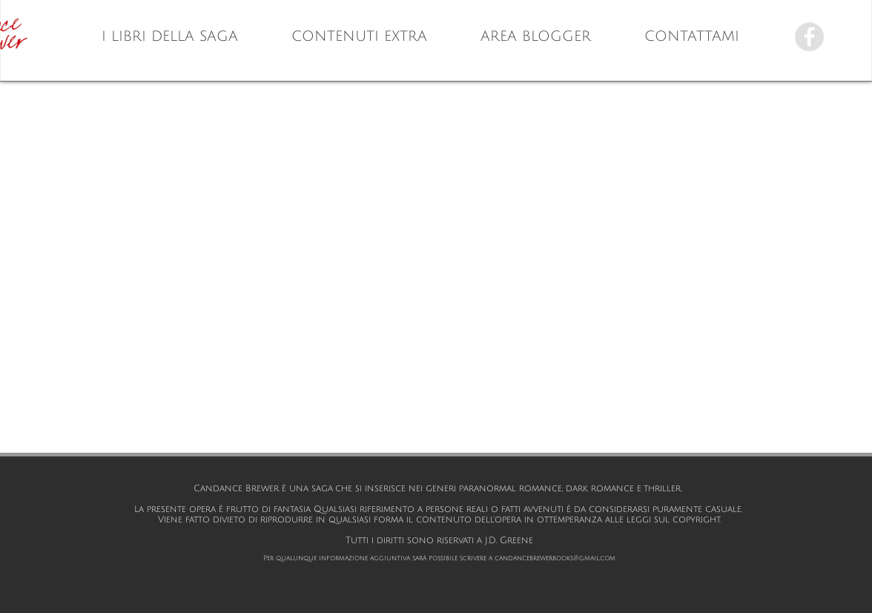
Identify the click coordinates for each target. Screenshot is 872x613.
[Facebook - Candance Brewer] (809, 36)
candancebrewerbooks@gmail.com (555, 558)
